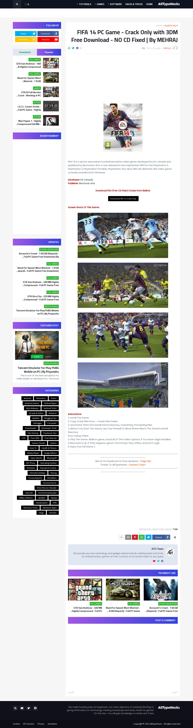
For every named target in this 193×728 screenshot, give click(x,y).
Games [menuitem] (100, 4)
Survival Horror (50, 483)
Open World (36, 458)
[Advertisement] (123, 79)
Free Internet (51, 438)
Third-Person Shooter (47, 488)
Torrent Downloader (47, 493)
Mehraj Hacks (145, 529)
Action (54, 398)
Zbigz (41, 513)
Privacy (41, 724)
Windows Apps (50, 508)
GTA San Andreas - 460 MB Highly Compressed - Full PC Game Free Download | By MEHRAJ (87, 609)
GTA (23, 438)
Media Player (33, 453)
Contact (16, 724)
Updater (41, 498)
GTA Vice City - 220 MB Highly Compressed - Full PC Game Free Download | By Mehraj (41, 298)
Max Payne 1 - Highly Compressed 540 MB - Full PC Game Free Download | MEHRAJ (29, 122)
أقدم (72, 692)
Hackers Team (137, 464)
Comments (25, 52)
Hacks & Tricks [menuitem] (134, 4)
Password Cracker (48, 468)
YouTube (53, 513)
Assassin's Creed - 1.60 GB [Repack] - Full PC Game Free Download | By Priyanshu (162, 609)
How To (33, 448)
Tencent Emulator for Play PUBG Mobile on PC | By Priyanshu (37, 312)
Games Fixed (158, 529)
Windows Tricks (30, 508)
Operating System (48, 463)
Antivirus (53, 413)
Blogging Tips (50, 418)
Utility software (26, 498)
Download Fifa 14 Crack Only (123, 199)
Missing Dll (52, 458)
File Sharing (33, 433)
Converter (52, 423)
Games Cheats (38, 443)
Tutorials (29, 493)
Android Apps (50, 403)
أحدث (174, 692)
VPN (55, 503)
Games (159, 25)
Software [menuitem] (116, 4)
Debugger (37, 423)
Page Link (146, 461)
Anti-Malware (32, 408)
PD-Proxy (30, 463)
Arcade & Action (36, 413)
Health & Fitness (49, 448)
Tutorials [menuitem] (85, 4)
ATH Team (157, 548)
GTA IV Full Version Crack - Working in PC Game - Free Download (28, 94)
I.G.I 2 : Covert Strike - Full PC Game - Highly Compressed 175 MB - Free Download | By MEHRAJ (29, 108)
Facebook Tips (50, 433)
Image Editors (50, 453)
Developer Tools (49, 428)
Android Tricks (50, 408)
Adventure (41, 398)
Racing (54, 473)
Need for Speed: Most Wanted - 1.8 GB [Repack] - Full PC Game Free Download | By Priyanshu (123, 609)
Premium (31, 468)
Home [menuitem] (149, 4)
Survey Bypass (35, 478)
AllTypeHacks (156, 724)
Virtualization (41, 503)
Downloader (30, 428)
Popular (49, 52)
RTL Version (28, 724)
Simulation (52, 478)
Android (27, 398)
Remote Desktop (37, 473)
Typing (54, 498)
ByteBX (35, 418)
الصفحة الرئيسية (171, 25)
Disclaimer (52, 724)
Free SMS (35, 438)
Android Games (32, 403)
